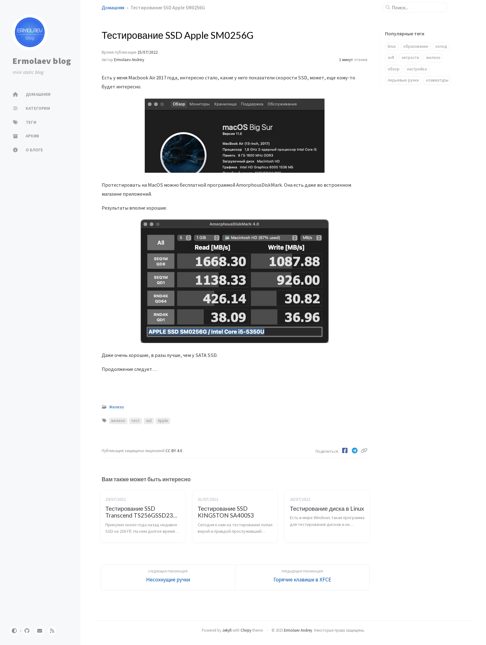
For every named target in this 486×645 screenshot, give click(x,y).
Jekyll (227, 630)
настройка (417, 69)
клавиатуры (437, 80)
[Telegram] (355, 450)
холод (441, 46)
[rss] (52, 630)
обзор (394, 69)
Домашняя (113, 7)
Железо (116, 407)
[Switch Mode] (14, 630)
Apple (163, 420)
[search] (417, 7)
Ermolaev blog (41, 60)
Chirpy (246, 630)
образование (415, 46)
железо (118, 420)
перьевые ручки (403, 80)
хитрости (410, 57)
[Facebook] (345, 450)
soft (391, 57)
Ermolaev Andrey (129, 59)
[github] (27, 630)
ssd (149, 420)
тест (135, 420)
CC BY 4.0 (174, 450)
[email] (39, 630)
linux (392, 46)
